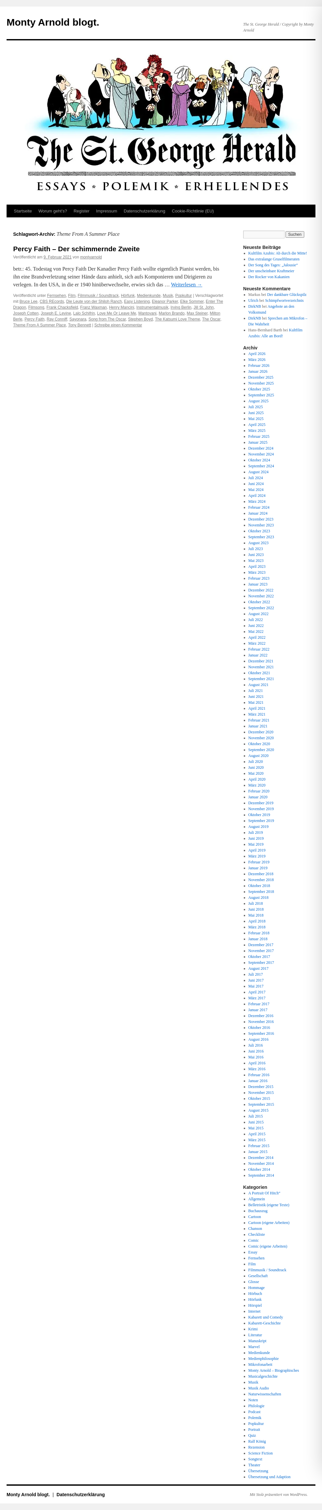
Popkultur (183, 295)
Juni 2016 (256, 1051)
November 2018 (261, 879)
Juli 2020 (255, 761)
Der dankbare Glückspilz (287, 294)
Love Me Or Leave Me (116, 313)
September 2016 (261, 1033)
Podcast (254, 1412)
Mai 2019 (256, 844)
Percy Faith (35, 319)
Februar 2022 (258, 649)
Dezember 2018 (260, 874)
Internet (254, 1311)
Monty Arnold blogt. (53, 22)
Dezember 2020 (260, 732)
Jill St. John (204, 307)
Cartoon (254, 1216)
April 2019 (256, 850)
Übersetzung (258, 1471)
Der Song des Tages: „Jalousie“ (273, 265)
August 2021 (258, 684)
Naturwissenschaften (264, 1394)
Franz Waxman (93, 307)
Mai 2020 (256, 773)
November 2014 (261, 1163)
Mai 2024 (256, 489)
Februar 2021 (258, 720)
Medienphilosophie (263, 1358)
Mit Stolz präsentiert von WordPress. (279, 1494)
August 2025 (258, 401)
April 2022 (256, 637)
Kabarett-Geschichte (264, 1323)
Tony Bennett (79, 325)
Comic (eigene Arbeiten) (268, 1246)
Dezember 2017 (260, 945)
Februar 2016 (258, 1075)
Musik (168, 295)
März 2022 (256, 643)
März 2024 (256, 501)
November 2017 (261, 950)
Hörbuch (255, 1293)
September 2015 (261, 1104)
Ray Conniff (57, 319)
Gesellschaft (258, 1276)
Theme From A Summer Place (39, 325)
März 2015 (256, 1140)
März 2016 (256, 1069)
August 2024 (258, 472)
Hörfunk (128, 295)
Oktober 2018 (259, 885)
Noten (253, 1400)
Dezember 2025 (260, 377)
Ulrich (253, 300)
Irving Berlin (181, 307)
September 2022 (261, 608)
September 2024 (261, 466)
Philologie (256, 1406)
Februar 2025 (258, 436)
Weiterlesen (186, 284)
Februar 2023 (258, 578)
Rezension (256, 1447)
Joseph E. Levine (56, 313)
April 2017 (256, 992)
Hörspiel (255, 1305)
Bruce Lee (28, 301)
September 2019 (261, 820)
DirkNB (254, 306)
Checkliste (256, 1234)
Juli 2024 (255, 478)
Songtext (255, 1459)
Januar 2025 (257, 442)
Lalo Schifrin (84, 313)
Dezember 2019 (260, 803)
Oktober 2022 (259, 602)
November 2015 (261, 1092)
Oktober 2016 (259, 1027)
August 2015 (258, 1110)
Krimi (253, 1329)
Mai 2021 (256, 702)
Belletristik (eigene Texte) (268, 1205)
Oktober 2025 (259, 389)
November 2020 (261, 738)
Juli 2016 (255, 1045)
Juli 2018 (255, 903)
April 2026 (256, 353)
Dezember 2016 (260, 1015)
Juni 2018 (256, 909)
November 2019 (261, 809)
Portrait (254, 1429)
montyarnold (91, 257)
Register (81, 211)
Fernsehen (56, 295)
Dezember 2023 (260, 519)
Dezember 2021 (260, 661)
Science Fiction (260, 1453)
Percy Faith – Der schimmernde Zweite (76, 249)
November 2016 (261, 1021)
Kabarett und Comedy (265, 1317)
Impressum (106, 211)
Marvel (254, 1346)
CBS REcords (52, 301)
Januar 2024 (257, 513)
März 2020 (256, 785)
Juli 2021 (255, 690)
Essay (253, 1252)
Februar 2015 (258, 1146)
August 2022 (258, 613)
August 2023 (258, 543)
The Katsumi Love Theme (177, 319)
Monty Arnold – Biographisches (273, 1370)
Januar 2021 (257, 726)
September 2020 (261, 749)
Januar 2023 (257, 584)
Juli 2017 (255, 974)
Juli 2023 (255, 548)
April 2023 (256, 566)
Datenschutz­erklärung (144, 211)
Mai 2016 (256, 1057)
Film (72, 295)
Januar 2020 (257, 797)
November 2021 (261, 667)
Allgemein (256, 1199)
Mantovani (147, 313)
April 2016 (256, 1063)
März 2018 (256, 927)
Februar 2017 (258, 1004)
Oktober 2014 (259, 1169)
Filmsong (36, 307)
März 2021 (256, 714)
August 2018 (258, 897)
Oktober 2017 (259, 956)
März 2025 (256, 430)
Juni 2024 (256, 483)
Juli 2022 (255, 619)
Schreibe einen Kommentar (118, 325)
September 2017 (261, 962)
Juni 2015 (256, 1122)
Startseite (23, 211)
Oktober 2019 (259, 814)
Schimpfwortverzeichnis (284, 300)
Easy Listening (137, 301)
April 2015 (256, 1134)
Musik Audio (258, 1388)
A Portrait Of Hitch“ (264, 1193)
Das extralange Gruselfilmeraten (274, 259)
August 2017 (258, 968)
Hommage (256, 1287)
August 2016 (258, 1039)
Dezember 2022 (260, 590)
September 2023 (261, 537)
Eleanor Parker (165, 301)
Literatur (255, 1335)
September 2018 (261, 891)
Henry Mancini (121, 307)
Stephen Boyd (140, 319)
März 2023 (256, 572)
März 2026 (256, 359)
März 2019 (256, 856)
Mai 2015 (256, 1128)
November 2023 (261, 525)
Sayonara (77, 319)
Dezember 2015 (260, 1086)
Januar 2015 (257, 1151)
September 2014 (261, 1175)
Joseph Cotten (25, 313)
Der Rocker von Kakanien (269, 277)
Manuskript (257, 1341)
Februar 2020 (258, 791)
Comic (253, 1240)
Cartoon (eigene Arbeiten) (268, 1222)
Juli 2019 (255, 832)
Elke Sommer (191, 301)
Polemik (255, 1417)
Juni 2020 (256, 767)
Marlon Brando (172, 313)
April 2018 (256, 921)
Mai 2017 (256, 986)
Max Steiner (197, 313)
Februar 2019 (258, 862)
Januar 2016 (257, 1080)
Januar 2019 (257, 868)
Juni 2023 (256, 554)
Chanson (255, 1228)
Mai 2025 (256, 418)
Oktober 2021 (259, 673)
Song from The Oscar (107, 319)
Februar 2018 (258, 933)
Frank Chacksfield (62, 307)
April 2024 (256, 495)
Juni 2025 (256, 413)
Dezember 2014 (260, 1157)
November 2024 (261, 454)
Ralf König (257, 1441)
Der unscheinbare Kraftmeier (271, 271)
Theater (254, 1465)
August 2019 (258, 826)
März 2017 (256, 998)
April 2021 (256, 708)
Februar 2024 (258, 507)
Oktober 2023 (259, 531)
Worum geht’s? (52, 211)
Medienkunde (149, 295)
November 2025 (261, 383)
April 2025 (256, 424)
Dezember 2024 (260, 448)
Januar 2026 (257, 371)
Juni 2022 (256, 625)
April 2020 (256, 779)
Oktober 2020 (259, 744)
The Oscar (211, 319)
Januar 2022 (257, 655)
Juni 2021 (256, 696)
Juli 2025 (255, 407)
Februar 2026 (258, 365)
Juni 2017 (256, 980)
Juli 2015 (255, 1116)
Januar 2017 (257, 1010)
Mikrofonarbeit (260, 1364)
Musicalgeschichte (263, 1376)
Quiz (252, 1435)
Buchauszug (258, 1211)
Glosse (253, 1281)
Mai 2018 (256, 915)
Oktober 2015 (259, 1098)
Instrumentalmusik (152, 307)
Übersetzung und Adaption (269, 1477)
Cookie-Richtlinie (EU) (193, 211)
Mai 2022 (256, 631)
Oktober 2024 (259, 460)
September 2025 (261, 395)
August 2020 (258, 755)
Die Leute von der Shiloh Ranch (94, 301)
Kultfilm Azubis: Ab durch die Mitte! (277, 253)
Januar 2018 (257, 939)
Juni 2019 (256, 838)
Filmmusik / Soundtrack (98, 295)
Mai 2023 (256, 560)
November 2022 (261, 596)
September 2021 (261, 679)
